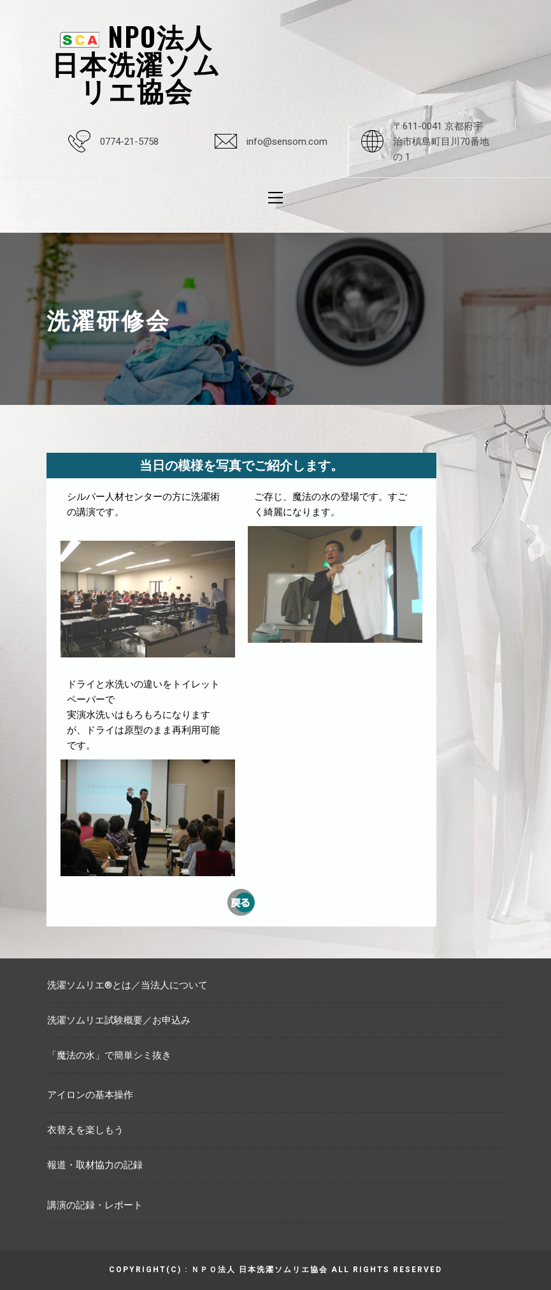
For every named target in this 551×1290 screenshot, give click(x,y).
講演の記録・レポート (95, 1205)
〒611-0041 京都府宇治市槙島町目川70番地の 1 (441, 141)
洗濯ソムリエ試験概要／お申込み (118, 1020)
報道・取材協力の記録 (95, 1165)
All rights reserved (386, 1269)
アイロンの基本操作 (90, 1095)
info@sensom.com (287, 142)
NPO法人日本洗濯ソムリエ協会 (136, 62)
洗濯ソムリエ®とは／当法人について (127, 985)
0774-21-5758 (129, 142)
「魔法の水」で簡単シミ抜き (109, 1055)
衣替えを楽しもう (85, 1130)
